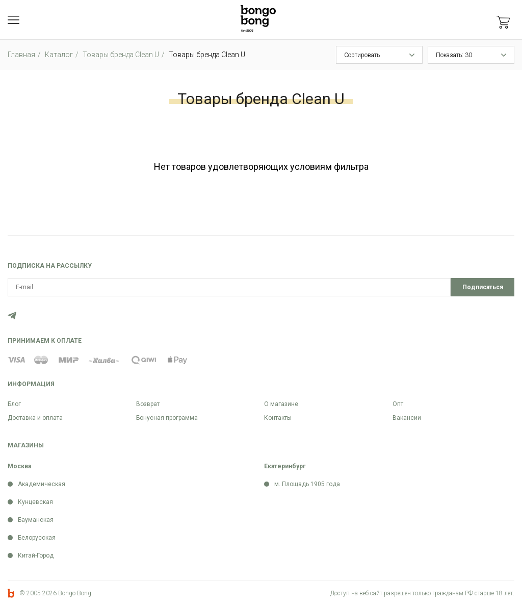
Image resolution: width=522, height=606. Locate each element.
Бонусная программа (167, 417)
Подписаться (482, 287)
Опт (398, 404)
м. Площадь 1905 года (307, 484)
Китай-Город (36, 555)
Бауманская (36, 519)
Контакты (278, 417)
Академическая (41, 484)
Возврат (148, 404)
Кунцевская (35, 502)
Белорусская (37, 537)
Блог (14, 404)
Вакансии (407, 417)
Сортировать (362, 55)
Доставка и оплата (35, 417)
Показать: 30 (454, 55)
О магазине (281, 404)
